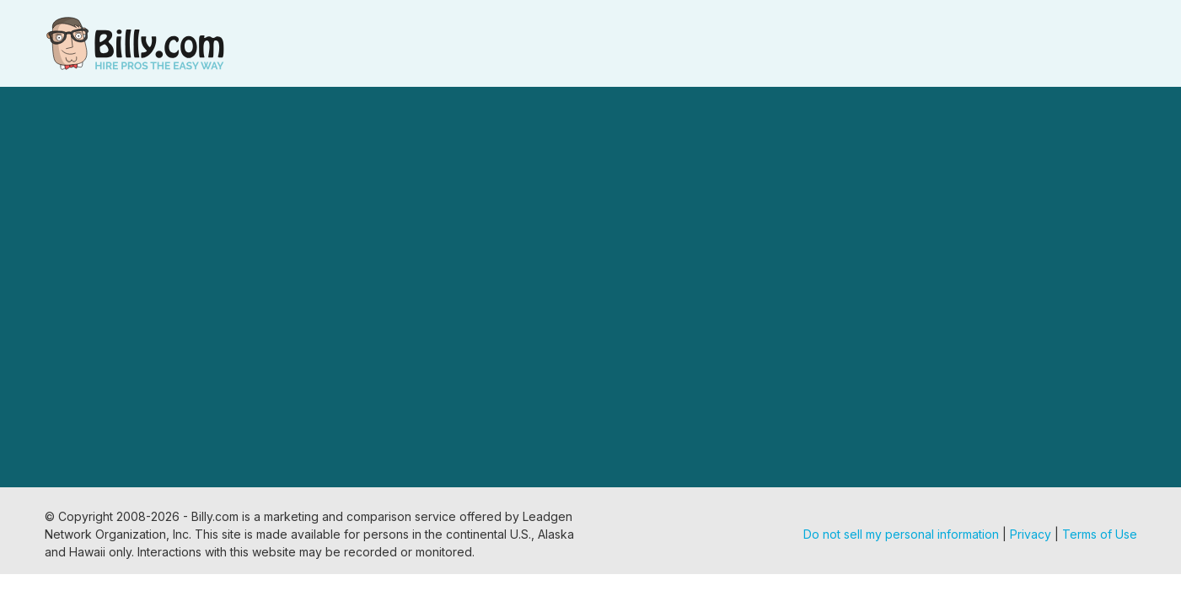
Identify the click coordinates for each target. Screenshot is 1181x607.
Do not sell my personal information (901, 534)
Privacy (1030, 534)
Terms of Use (1099, 534)
